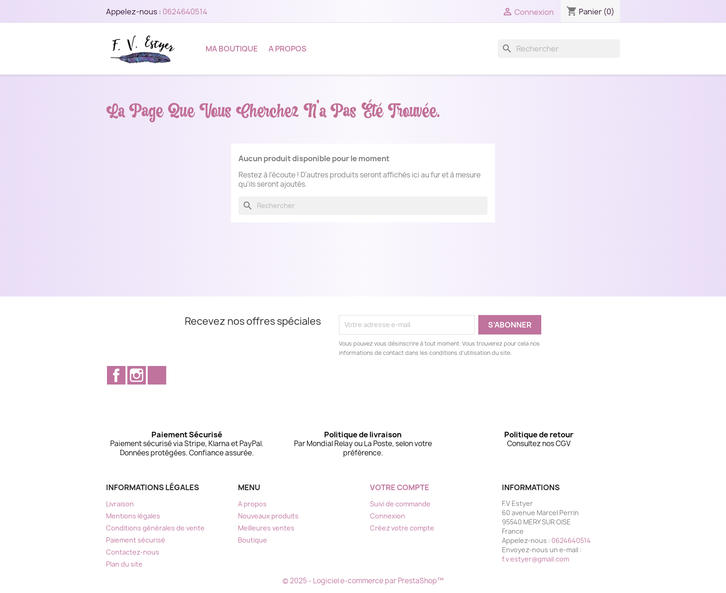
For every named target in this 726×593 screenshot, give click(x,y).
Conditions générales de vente (155, 528)
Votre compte (399, 487)
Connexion (387, 515)
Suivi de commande (400, 503)
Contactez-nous (132, 552)
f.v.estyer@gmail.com (535, 559)
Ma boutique (232, 49)
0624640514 (185, 11)
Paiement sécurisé (135, 540)
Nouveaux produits (268, 515)
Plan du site (124, 564)
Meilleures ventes (266, 528)
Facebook (116, 375)
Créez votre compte (402, 528)
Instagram (136, 375)
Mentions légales (133, 515)
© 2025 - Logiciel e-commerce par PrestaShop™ (363, 581)
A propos (288, 49)
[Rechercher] (559, 48)
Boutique (252, 540)
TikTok (157, 375)
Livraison (120, 503)
